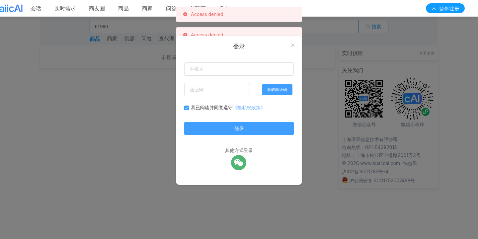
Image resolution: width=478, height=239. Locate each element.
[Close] (292, 45)
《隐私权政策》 (249, 107)
